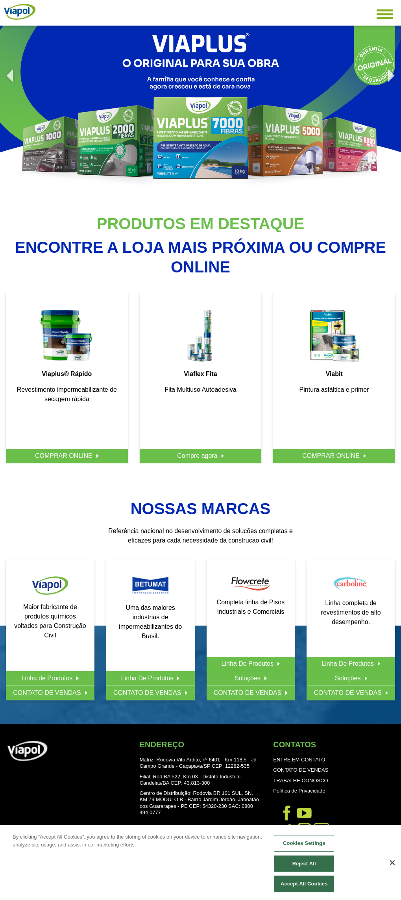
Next (389, 72)
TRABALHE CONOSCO (300, 780)
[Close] (392, 863)
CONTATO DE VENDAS (47, 692)
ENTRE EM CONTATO (299, 760)
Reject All (304, 864)
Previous (8, 72)
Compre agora (197, 455)
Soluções (248, 678)
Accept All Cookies (304, 884)
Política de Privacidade (299, 791)
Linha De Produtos (147, 678)
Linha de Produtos (46, 678)
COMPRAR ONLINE (63, 455)
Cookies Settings (304, 844)
